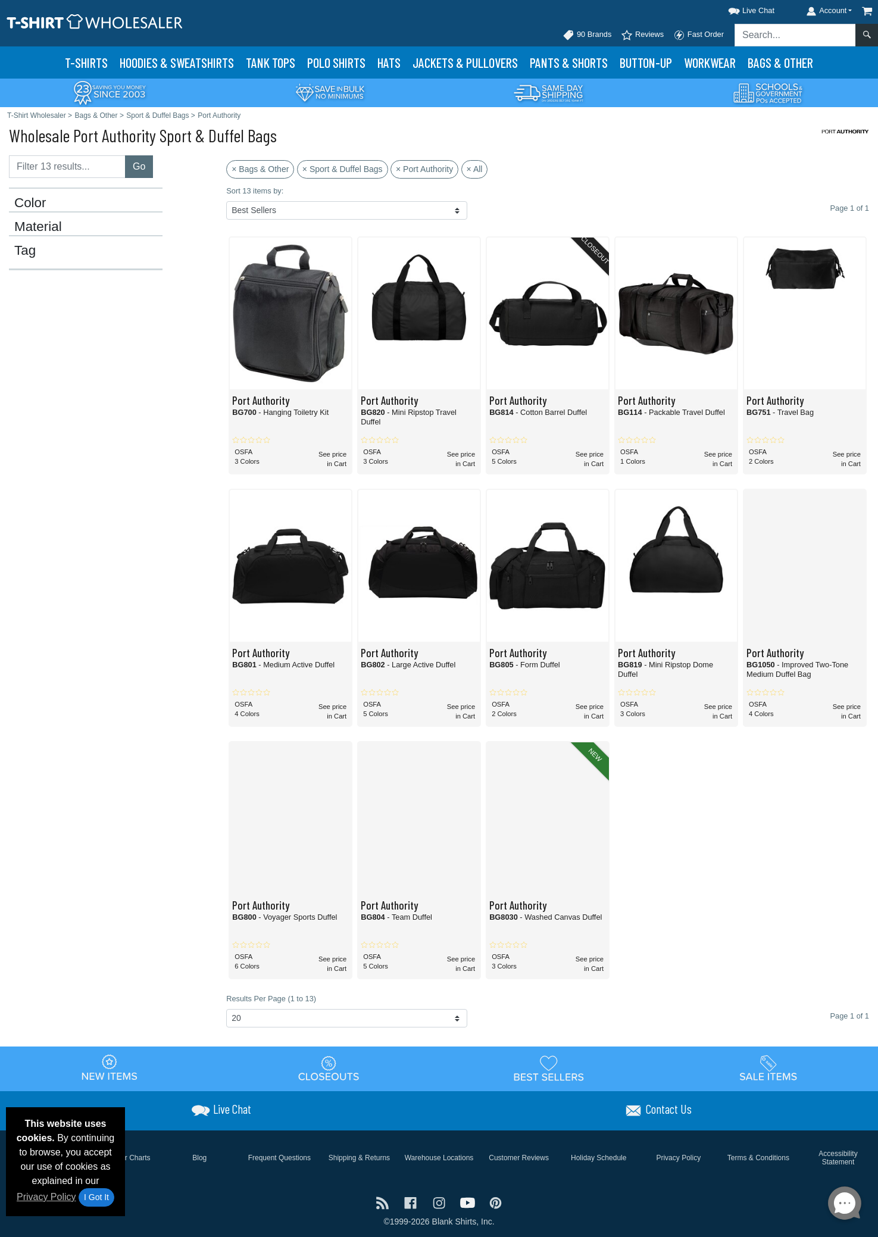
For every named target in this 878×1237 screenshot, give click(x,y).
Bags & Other (780, 62)
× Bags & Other (260, 169)
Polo (336, 62)
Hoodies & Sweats (177, 62)
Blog (199, 1158)
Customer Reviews (519, 1158)
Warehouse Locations (439, 1158)
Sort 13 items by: (254, 190)
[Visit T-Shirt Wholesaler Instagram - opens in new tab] (440, 1202)
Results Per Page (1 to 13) (271, 998)
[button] (740, 8)
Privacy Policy (46, 1197)
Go (139, 166)
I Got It (96, 1197)
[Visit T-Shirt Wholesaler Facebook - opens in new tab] (412, 1202)
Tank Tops (270, 62)
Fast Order (698, 35)
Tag (25, 250)
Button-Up (646, 62)
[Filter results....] (67, 166)
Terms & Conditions (758, 1158)
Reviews (642, 35)
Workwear (710, 62)
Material (38, 226)
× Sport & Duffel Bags (342, 169)
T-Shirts (86, 62)
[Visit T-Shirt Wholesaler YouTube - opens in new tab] (469, 1202)
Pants (569, 62)
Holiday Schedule (598, 1158)
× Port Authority (424, 169)
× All (475, 169)
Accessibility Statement (837, 1157)
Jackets (465, 62)
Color (30, 203)
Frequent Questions (279, 1158)
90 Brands (587, 35)
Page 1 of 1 (849, 1015)
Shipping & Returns (359, 1158)
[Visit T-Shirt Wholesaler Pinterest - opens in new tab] (495, 1202)
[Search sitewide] (795, 35)
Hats (389, 62)
